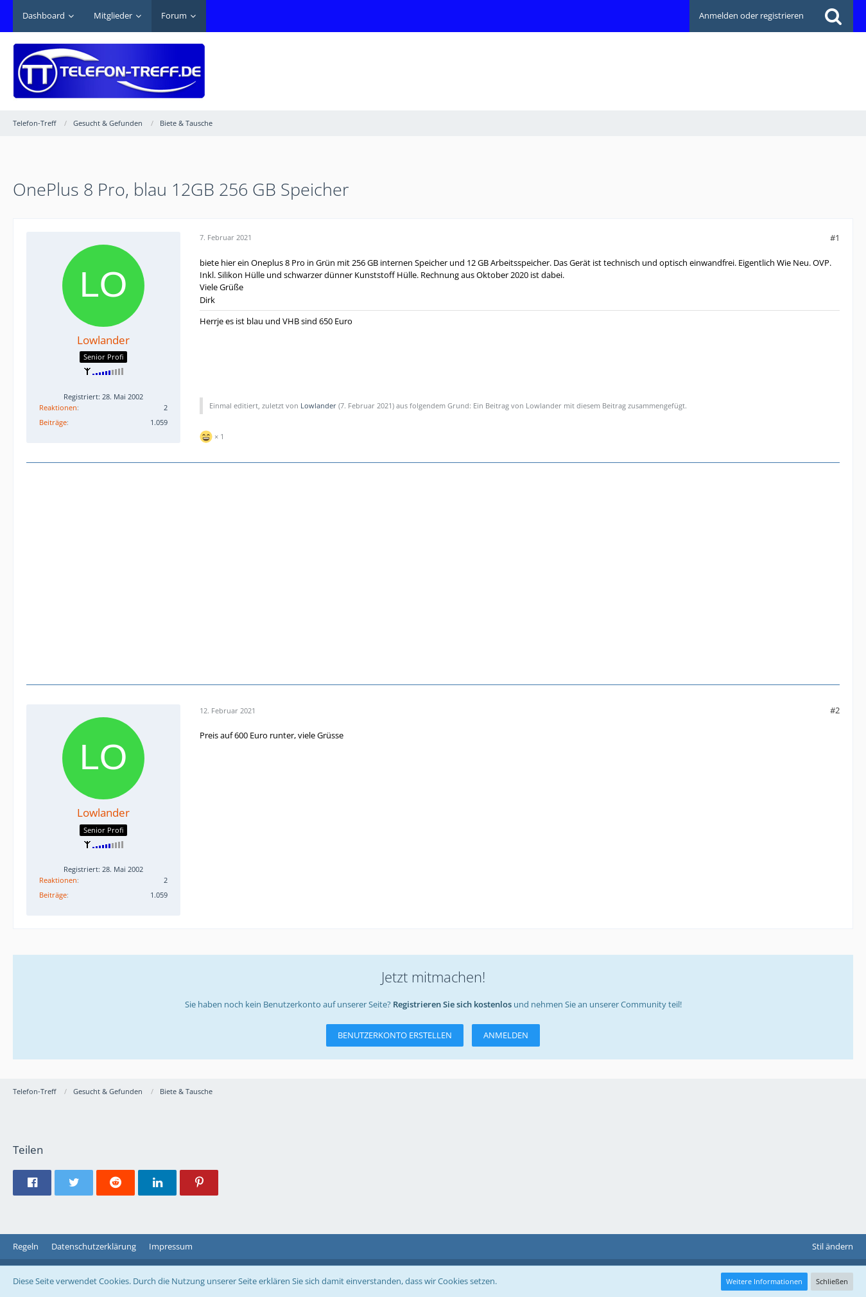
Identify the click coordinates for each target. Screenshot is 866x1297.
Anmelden (505, 1035)
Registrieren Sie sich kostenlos (452, 1004)
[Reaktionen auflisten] (213, 435)
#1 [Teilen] (835, 237)
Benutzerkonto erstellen (395, 1035)
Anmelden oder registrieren (751, 15)
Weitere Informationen (764, 1281)
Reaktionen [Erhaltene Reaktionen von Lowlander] (58, 407)
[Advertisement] (619, 62)
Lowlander (318, 405)
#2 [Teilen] (835, 710)
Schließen (832, 1281)
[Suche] (833, 16)
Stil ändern (832, 1246)
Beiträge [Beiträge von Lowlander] (53, 422)
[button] (32, 1183)
